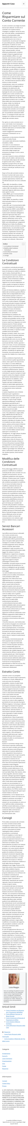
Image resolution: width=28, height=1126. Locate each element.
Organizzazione (6, 1061)
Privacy (4, 1086)
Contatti (4, 1081)
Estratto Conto (8, 253)
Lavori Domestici (7, 1058)
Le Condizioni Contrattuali (11, 246)
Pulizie (4, 1066)
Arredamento (6, 1053)
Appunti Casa (8, 3)
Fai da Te (4, 1056)
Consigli (6, 255)
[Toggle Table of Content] (22, 244)
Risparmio (7, 1032)
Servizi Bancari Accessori (11, 252)
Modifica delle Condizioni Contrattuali (11, 249)
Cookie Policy (6, 1083)
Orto (3, 1063)
